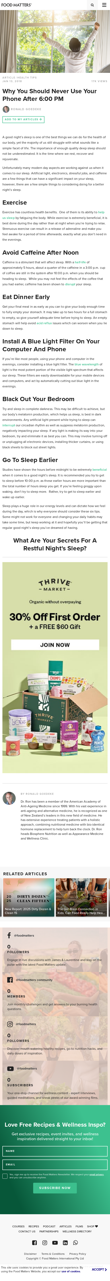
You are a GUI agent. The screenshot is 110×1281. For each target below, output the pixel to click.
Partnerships (49, 1231)
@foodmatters (24, 935)
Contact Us (27, 1231)
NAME (10, 1151)
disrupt (70, 284)
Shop (92, 1226)
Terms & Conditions (53, 1254)
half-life (80, 262)
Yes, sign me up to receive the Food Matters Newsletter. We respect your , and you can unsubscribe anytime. (56, 1176)
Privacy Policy (77, 1254)
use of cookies (71, 1271)
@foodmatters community (34, 980)
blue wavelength (87, 364)
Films (79, 1226)
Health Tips (27, 77)
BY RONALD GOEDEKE (37, 794)
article (8, 77)
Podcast (49, 1226)
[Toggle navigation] (104, 5)
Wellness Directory (77, 1231)
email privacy (96, 1174)
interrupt (8, 425)
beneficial (100, 470)
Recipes (34, 1226)
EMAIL (10, 1164)
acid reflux (44, 323)
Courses (18, 1226)
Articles (66, 1226)
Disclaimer (30, 1254)
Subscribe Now (55, 1188)
